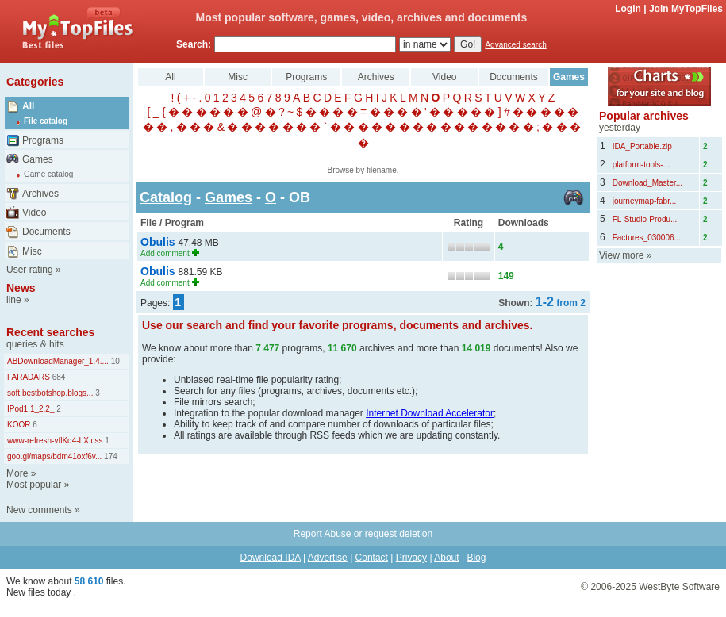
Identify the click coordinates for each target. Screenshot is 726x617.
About (446, 557)
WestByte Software (679, 586)
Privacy (411, 557)
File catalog (45, 121)
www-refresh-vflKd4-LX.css (55, 440)
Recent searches (50, 332)
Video (34, 212)
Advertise (328, 557)
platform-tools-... (641, 164)
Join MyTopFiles (686, 8)
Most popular (33, 484)
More (17, 473)
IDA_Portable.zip (642, 146)
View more (621, 255)
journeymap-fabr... (645, 201)
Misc (32, 251)
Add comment (165, 253)
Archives (40, 193)
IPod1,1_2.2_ (31, 408)
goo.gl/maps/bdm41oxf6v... (54, 456)
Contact (371, 557)
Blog (476, 557)
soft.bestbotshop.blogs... (50, 393)
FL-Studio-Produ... (645, 219)
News (21, 288)
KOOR (18, 424)
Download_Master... (647, 182)
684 (57, 377)
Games (37, 159)
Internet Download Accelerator (430, 413)
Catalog (166, 197)
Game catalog (48, 174)
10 (114, 361)
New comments (39, 509)
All (28, 106)
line (13, 299)
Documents (46, 231)
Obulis (159, 242)
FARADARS (28, 377)
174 (109, 456)
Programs (42, 140)
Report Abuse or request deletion (363, 533)
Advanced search (515, 44)
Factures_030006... (647, 237)
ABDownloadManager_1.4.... (58, 361)
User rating (29, 269)
